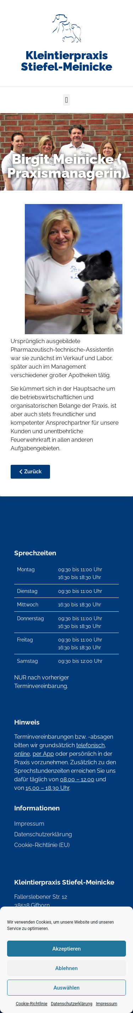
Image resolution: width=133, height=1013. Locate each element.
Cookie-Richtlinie (31, 1003)
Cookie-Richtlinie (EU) (42, 845)
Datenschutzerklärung (71, 1003)
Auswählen (67, 988)
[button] (66, 100)
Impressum (106, 1003)
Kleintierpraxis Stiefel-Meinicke (66, 61)
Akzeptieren (66, 949)
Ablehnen (66, 968)
